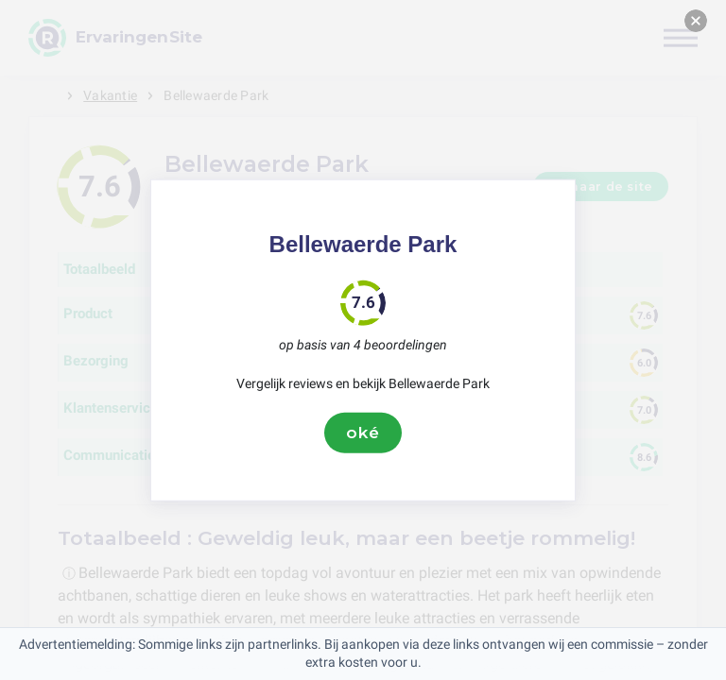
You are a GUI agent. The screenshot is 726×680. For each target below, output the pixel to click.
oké (363, 432)
